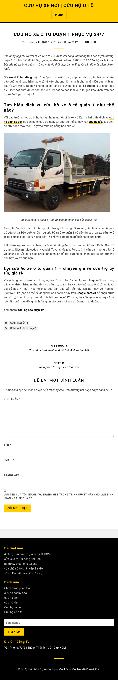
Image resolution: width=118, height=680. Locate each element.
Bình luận (12, 399)
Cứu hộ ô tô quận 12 (31, 310)
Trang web (12, 475)
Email (9, 460)
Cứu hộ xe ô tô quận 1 (23, 328)
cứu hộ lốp (11, 602)
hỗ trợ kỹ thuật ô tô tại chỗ (20, 563)
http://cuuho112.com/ (63, 297)
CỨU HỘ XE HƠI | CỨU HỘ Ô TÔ (59, 5)
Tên (7, 445)
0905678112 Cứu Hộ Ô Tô (79, 42)
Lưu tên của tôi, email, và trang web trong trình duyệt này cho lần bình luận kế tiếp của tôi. (58, 496)
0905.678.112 (90, 669)
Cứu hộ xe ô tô (19, 322)
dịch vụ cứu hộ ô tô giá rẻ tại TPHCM (27, 554)
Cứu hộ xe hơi (99, 60)
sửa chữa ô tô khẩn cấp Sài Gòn (24, 568)
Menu (59, 14)
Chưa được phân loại (17, 588)
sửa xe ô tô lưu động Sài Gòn (22, 559)
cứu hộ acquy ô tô (15, 593)
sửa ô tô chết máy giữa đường (23, 573)
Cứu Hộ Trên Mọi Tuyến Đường (37, 669)
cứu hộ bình (11, 597)
